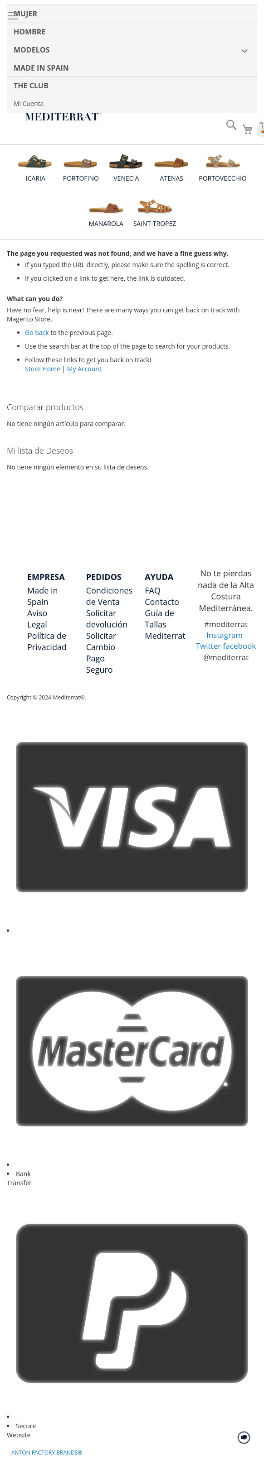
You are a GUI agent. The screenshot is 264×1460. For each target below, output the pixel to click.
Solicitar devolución (107, 619)
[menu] (132, 59)
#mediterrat (226, 624)
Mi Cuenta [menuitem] (29, 103)
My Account (84, 368)
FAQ (153, 590)
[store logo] (63, 117)
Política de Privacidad (47, 641)
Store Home (42, 368)
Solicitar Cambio (101, 641)
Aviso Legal (37, 619)
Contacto (162, 601)
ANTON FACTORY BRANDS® (46, 1452)
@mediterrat (226, 657)
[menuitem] (132, 14)
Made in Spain (42, 596)
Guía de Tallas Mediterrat (165, 624)
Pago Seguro (99, 664)
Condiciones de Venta (109, 596)
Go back (37, 332)
